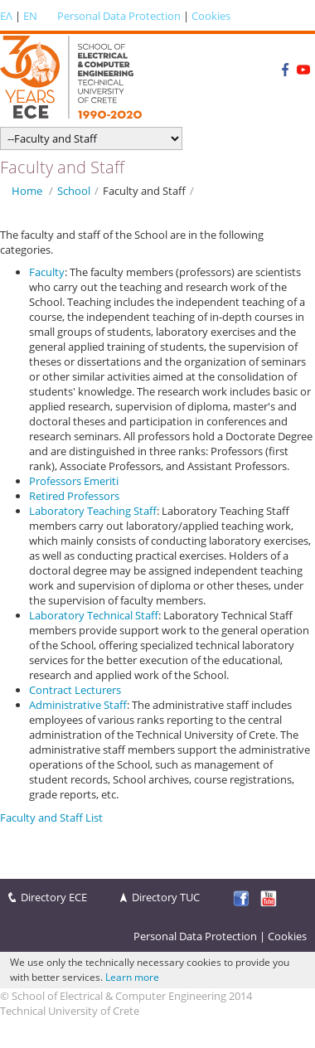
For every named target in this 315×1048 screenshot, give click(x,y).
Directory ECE (54, 897)
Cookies (210, 15)
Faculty (47, 271)
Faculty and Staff (144, 190)
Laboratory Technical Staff (93, 615)
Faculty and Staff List (51, 817)
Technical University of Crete (69, 1010)
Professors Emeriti (74, 480)
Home (27, 190)
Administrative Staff (78, 704)
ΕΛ (6, 15)
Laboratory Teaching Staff (93, 510)
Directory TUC (166, 897)
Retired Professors (74, 495)
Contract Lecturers (75, 689)
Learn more (132, 977)
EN (30, 15)
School (73, 190)
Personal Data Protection (119, 15)
